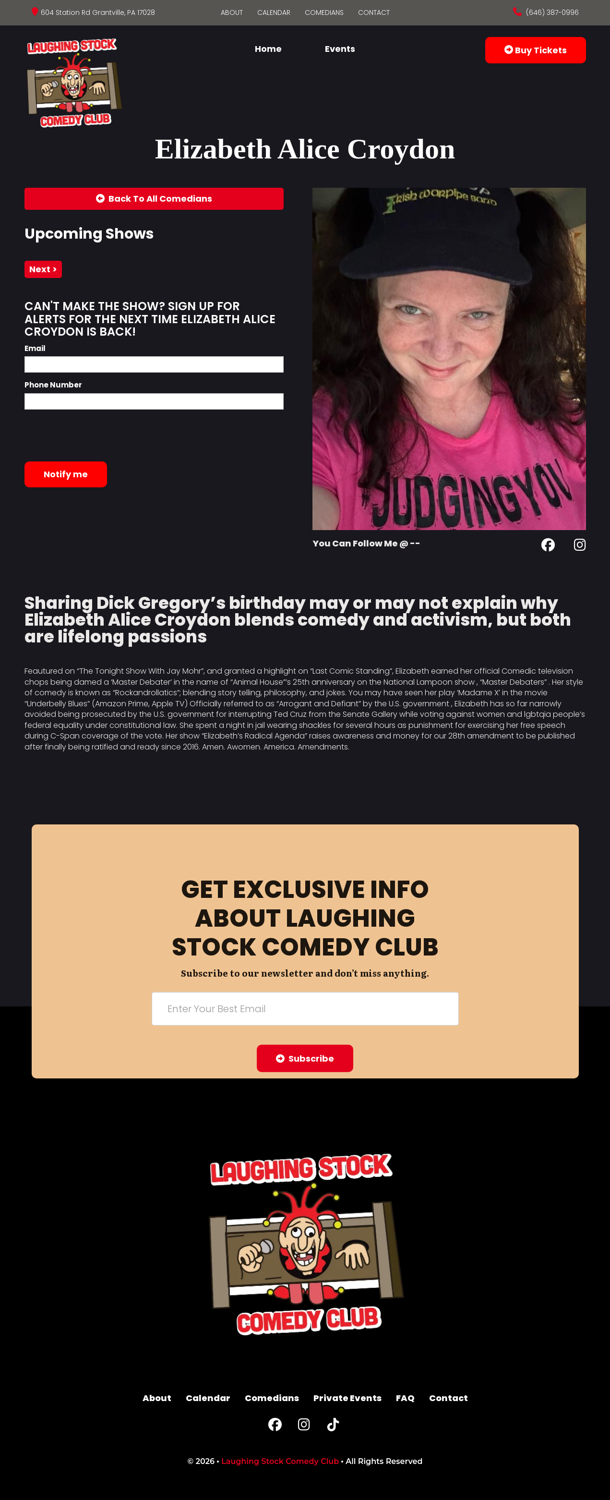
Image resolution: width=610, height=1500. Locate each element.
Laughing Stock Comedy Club (280, 1461)
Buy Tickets (535, 50)
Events (340, 49)
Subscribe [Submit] (305, 1058)
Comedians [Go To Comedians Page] (324, 12)
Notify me (66, 474)
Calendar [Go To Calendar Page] (273, 12)
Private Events (347, 1398)
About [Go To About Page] (232, 12)
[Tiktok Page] (333, 1427)
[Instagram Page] (580, 547)
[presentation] (97, 435)
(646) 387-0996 (551, 12)
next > (43, 269)
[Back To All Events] (154, 199)
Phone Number (53, 385)
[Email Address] (305, 1009)
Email (35, 348)
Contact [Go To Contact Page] (374, 12)
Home (268, 49)
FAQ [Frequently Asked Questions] (405, 1398)
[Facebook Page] (548, 547)
